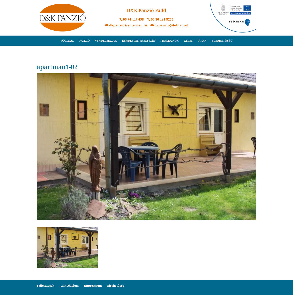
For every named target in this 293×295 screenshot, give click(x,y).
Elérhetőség (222, 40)
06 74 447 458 (133, 19)
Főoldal (67, 40)
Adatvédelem (69, 285)
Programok (169, 40)
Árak (202, 40)
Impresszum (93, 285)
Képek (188, 40)
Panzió (84, 40)
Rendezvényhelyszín (138, 40)
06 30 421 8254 (162, 19)
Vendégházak (106, 40)
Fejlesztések (45, 285)
